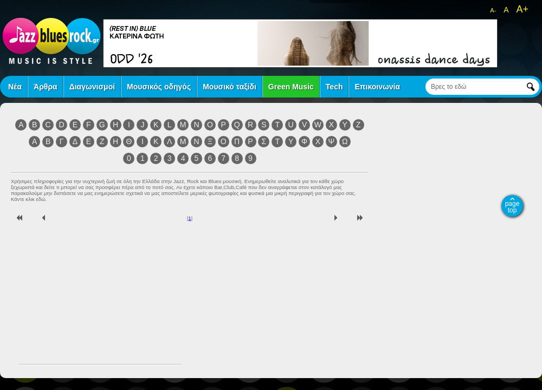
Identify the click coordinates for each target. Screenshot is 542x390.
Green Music (291, 86)
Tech (334, 86)
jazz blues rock (51, 41)
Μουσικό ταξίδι (229, 86)
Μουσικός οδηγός (159, 86)
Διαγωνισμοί (92, 86)
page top (512, 207)
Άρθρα (45, 86)
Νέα (15, 86)
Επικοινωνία (377, 86)
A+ (522, 9)
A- (493, 10)
